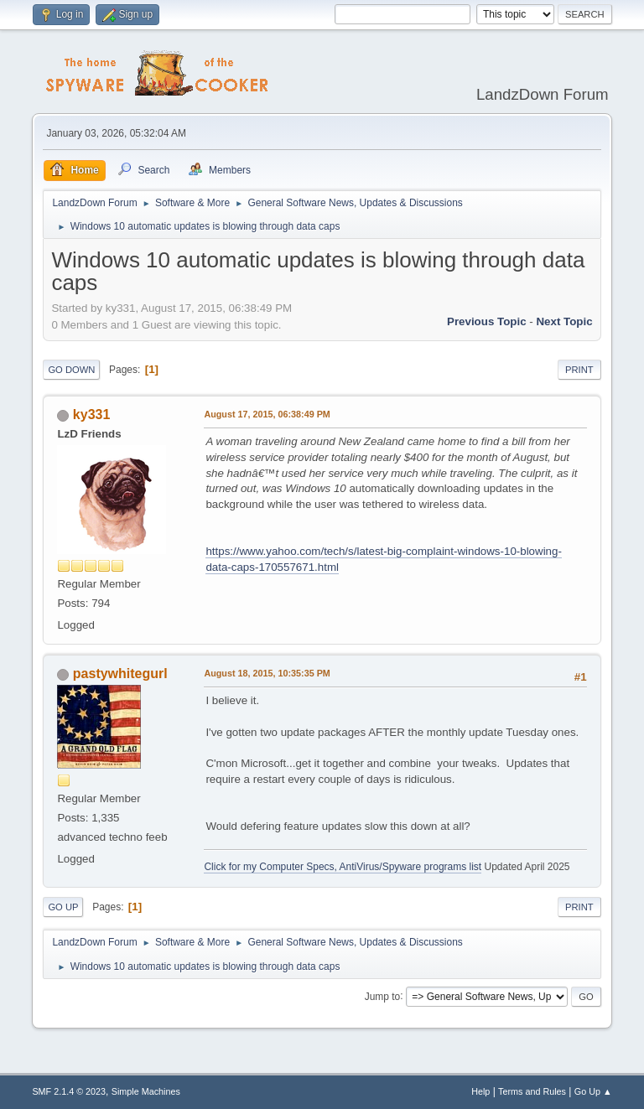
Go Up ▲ (593, 1091)
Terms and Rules (532, 1091)
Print (579, 370)
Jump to (383, 996)
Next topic (564, 321)
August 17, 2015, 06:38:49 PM (267, 414)
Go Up (63, 907)
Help (480, 1091)
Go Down (71, 370)
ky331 (91, 414)
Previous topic (487, 321)
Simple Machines (146, 1091)
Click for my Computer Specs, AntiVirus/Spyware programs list (342, 867)
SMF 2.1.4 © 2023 (69, 1091)
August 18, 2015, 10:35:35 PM (267, 673)
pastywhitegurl (120, 673)
